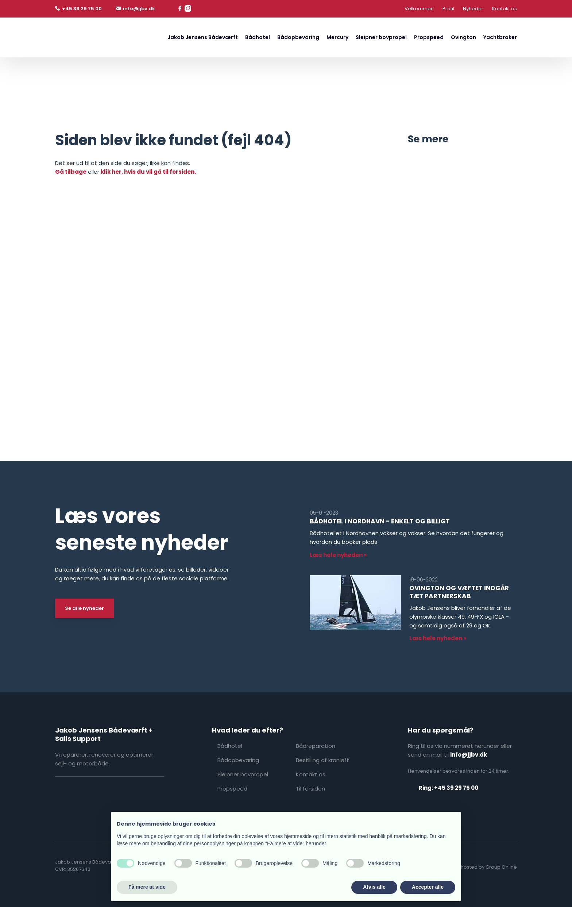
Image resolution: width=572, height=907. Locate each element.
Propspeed (429, 37)
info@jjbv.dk (468, 754)
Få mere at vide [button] (147, 887)
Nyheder (473, 8)
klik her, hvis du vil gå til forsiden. (148, 172)
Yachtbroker (500, 37)
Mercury (337, 37)
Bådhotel (257, 37)
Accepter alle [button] (428, 887)
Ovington (463, 37)
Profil (448, 8)
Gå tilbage (70, 172)
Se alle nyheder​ (84, 608)
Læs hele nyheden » (338, 555)
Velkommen (419, 8)
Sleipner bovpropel (381, 37)
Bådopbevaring (298, 37)
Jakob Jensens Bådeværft (202, 37)
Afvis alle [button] (374, 887)
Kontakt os (504, 8)
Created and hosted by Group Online (473, 867)
